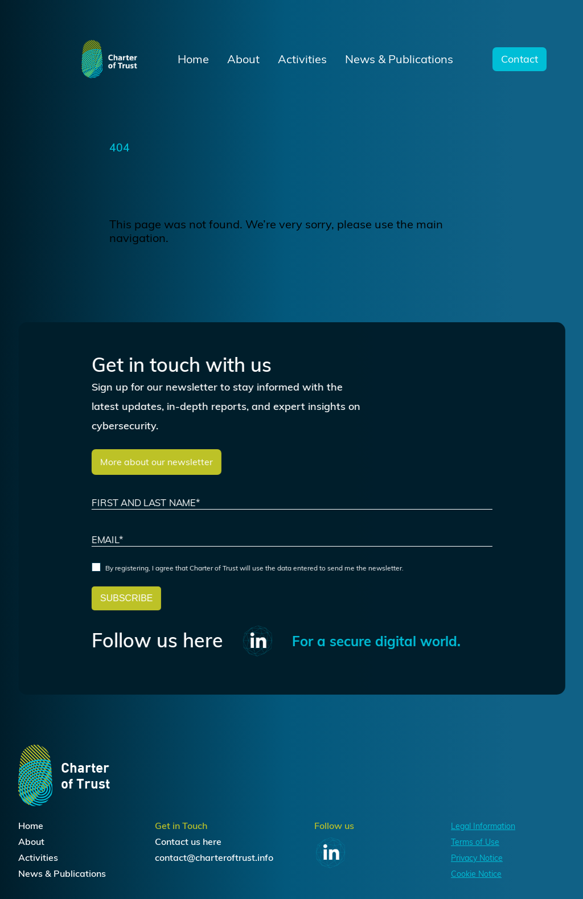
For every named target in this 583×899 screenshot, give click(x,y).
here (212, 841)
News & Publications (399, 59)
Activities (302, 59)
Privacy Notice (477, 858)
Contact (519, 59)
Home (193, 59)
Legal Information (483, 826)
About (243, 59)
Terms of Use (475, 842)
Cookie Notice (476, 874)
